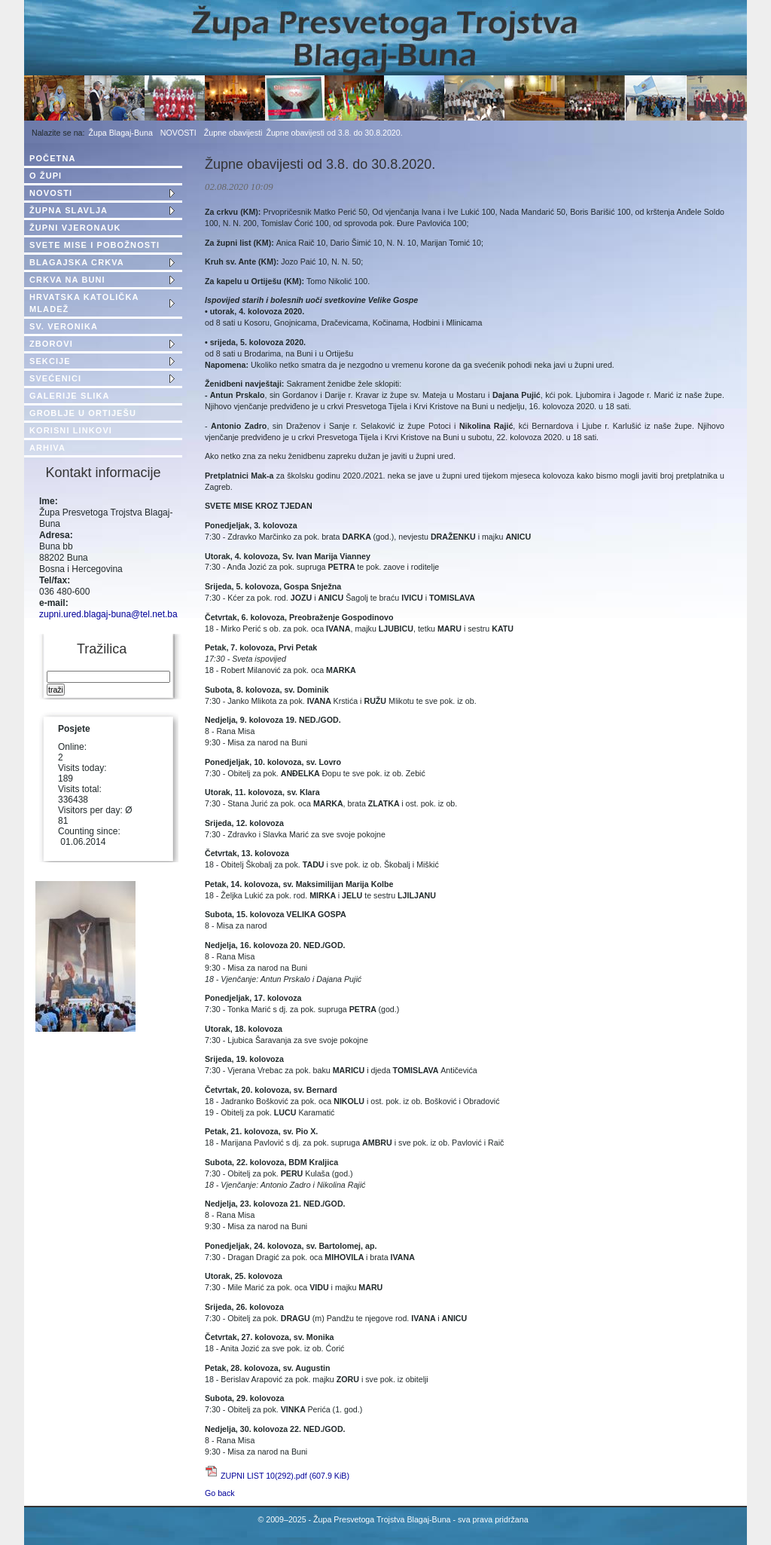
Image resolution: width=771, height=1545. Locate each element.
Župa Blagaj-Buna (121, 132)
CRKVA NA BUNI (67, 279)
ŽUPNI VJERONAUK (75, 227)
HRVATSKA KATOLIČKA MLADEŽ (84, 303)
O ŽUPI (45, 175)
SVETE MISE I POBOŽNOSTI (94, 244)
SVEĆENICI (55, 378)
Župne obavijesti (233, 132)
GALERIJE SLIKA (69, 395)
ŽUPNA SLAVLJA (68, 210)
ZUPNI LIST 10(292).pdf (285, 1475)
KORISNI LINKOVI (70, 430)
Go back (220, 1493)
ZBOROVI (51, 343)
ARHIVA (47, 447)
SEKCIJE (50, 361)
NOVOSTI (178, 132)
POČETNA (52, 158)
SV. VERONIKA (63, 326)
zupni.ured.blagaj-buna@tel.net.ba (108, 614)
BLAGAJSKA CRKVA (76, 262)
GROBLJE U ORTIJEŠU (82, 413)
